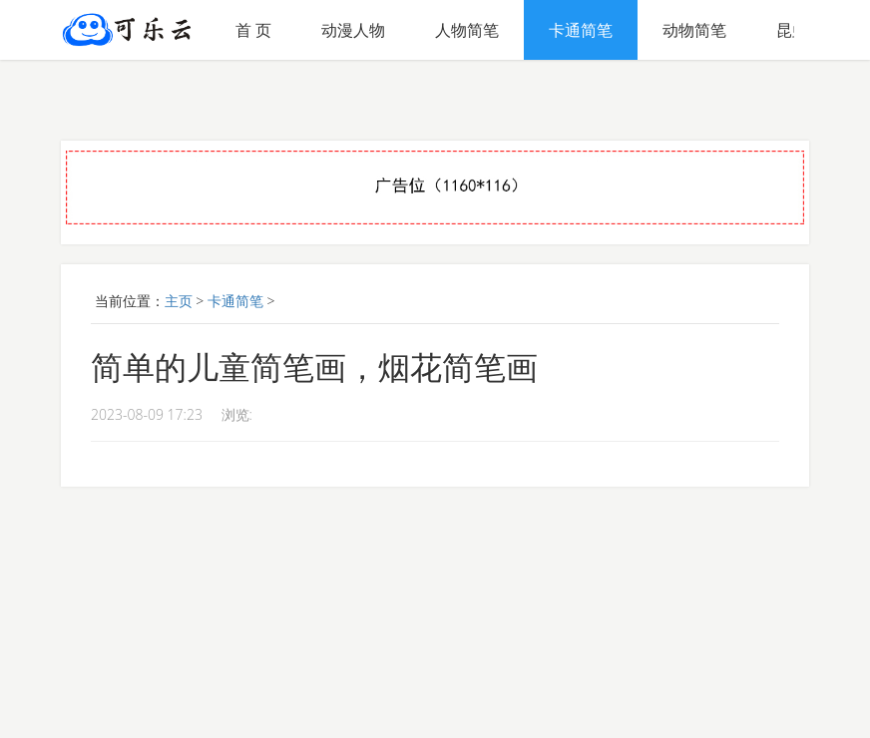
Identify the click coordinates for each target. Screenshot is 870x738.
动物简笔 (694, 30)
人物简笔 (467, 30)
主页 (179, 300)
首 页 (253, 30)
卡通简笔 (581, 30)
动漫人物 (353, 30)
